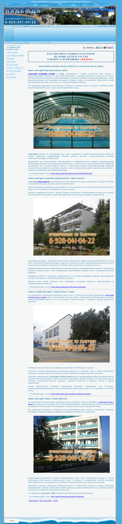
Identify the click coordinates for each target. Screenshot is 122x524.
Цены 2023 (10, 62)
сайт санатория (45, 501)
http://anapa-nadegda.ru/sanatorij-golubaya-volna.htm (71, 394)
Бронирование (13, 71)
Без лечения (12, 65)
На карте (10, 74)
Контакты (11, 77)
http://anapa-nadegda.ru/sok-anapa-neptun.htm (68, 287)
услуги (55, 501)
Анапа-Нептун (43, 182)
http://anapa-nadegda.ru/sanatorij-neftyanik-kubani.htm (71, 173)
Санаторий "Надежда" (14, 46)
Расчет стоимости (15, 68)
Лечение (10, 59)
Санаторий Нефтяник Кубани (41, 74)
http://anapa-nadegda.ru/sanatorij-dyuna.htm (67, 496)
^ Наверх (11, 521)
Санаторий (12, 53)
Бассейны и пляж (15, 56)
